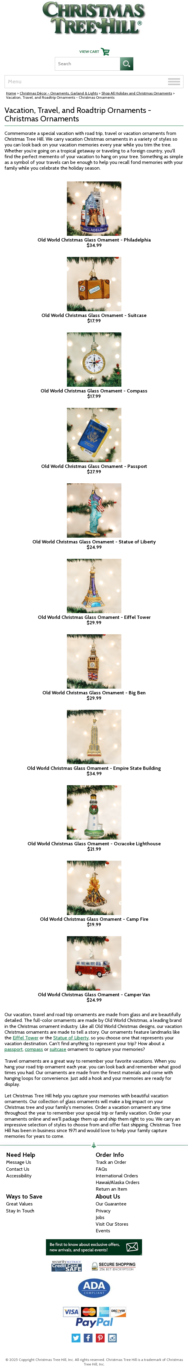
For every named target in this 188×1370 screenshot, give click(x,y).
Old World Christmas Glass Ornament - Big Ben (94, 693)
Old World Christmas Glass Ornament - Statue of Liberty (94, 542)
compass (34, 1049)
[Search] (87, 64)
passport (14, 1049)
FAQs (101, 1169)
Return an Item (111, 1189)
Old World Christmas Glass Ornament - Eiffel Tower (94, 617)
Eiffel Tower (25, 1038)
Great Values (19, 1204)
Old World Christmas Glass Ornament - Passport (94, 466)
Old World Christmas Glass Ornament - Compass (94, 391)
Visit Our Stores (112, 1224)
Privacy (103, 1211)
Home (11, 93)
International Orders (117, 1176)
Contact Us (17, 1169)
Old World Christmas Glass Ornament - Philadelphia (94, 240)
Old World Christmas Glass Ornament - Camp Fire (94, 919)
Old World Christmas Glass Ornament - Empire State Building (94, 768)
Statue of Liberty (71, 1038)
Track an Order (111, 1162)
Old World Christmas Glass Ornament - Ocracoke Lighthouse (94, 844)
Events (103, 1231)
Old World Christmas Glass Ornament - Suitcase (94, 315)
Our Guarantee (111, 1204)
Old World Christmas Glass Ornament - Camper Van (94, 994)
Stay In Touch (20, 1211)
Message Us (18, 1162)
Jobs (100, 1217)
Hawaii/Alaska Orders (118, 1182)
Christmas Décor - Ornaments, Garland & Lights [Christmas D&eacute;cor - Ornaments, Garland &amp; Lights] (59, 93)
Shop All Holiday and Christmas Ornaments (136, 93)
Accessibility (18, 1176)
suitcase (58, 1049)
